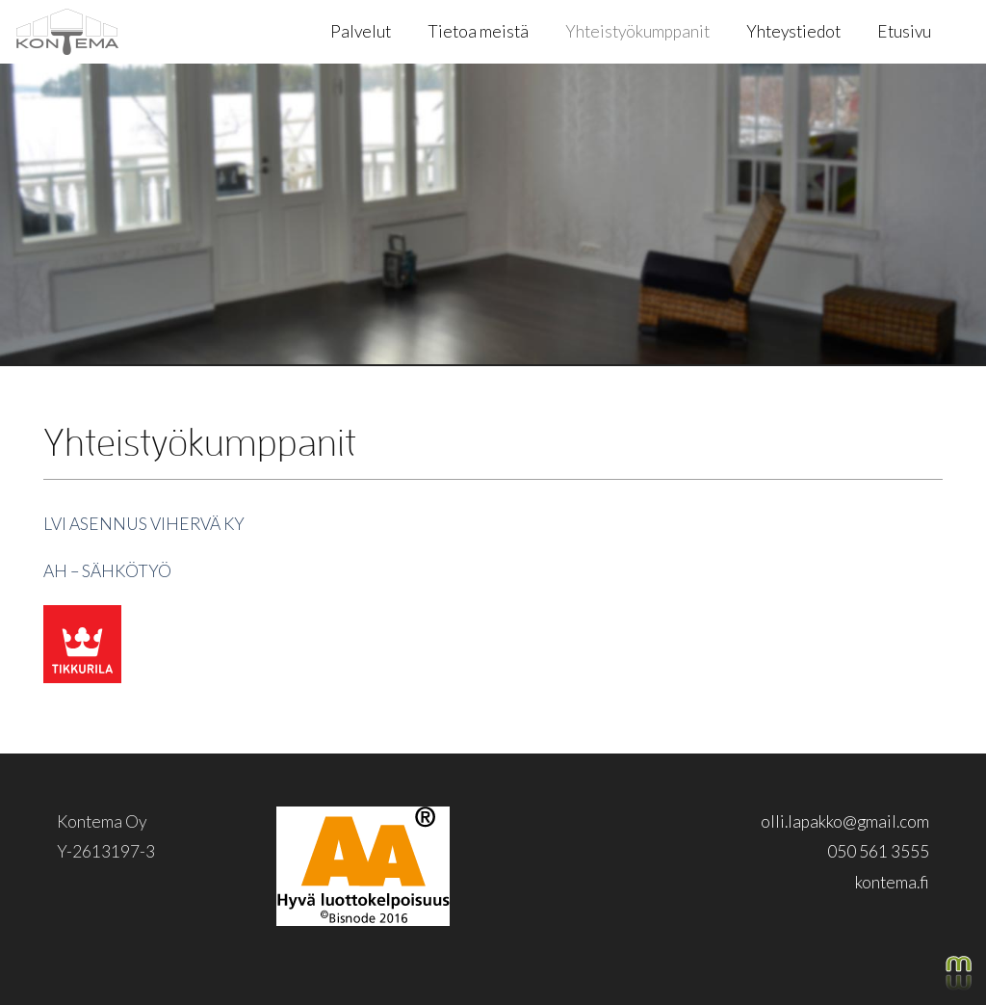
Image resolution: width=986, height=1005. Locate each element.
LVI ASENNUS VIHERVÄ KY (144, 524)
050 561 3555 (878, 851)
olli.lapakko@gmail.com (845, 821)
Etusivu (904, 31)
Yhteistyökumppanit (637, 31)
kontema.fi (892, 882)
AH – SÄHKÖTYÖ (107, 571)
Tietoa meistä (478, 31)
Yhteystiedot (793, 31)
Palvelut (360, 31)
